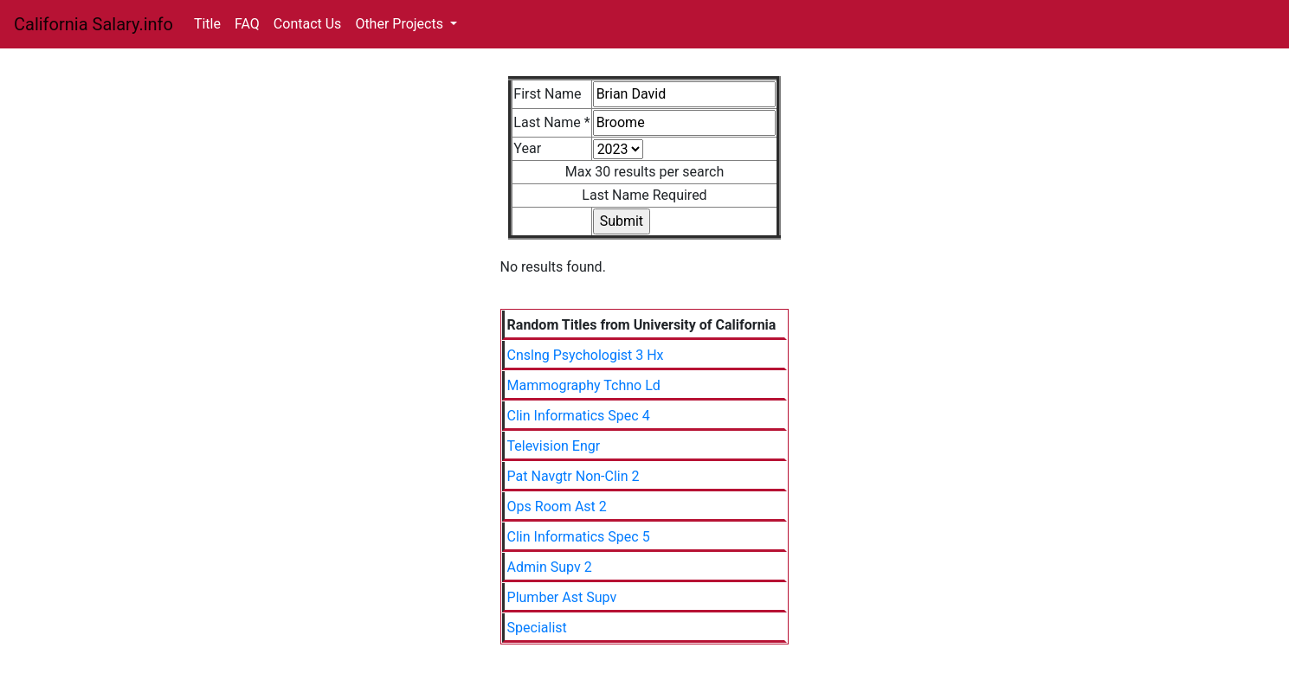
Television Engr (554, 446)
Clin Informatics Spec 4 (578, 415)
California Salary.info (93, 24)
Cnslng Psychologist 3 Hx (585, 355)
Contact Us (308, 24)
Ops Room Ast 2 (557, 506)
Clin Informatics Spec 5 (578, 537)
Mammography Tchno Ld (584, 385)
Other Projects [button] (401, 24)
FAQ (247, 24)
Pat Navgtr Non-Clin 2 (573, 476)
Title (207, 24)
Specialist (537, 627)
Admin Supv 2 (549, 567)
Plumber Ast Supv (562, 597)
